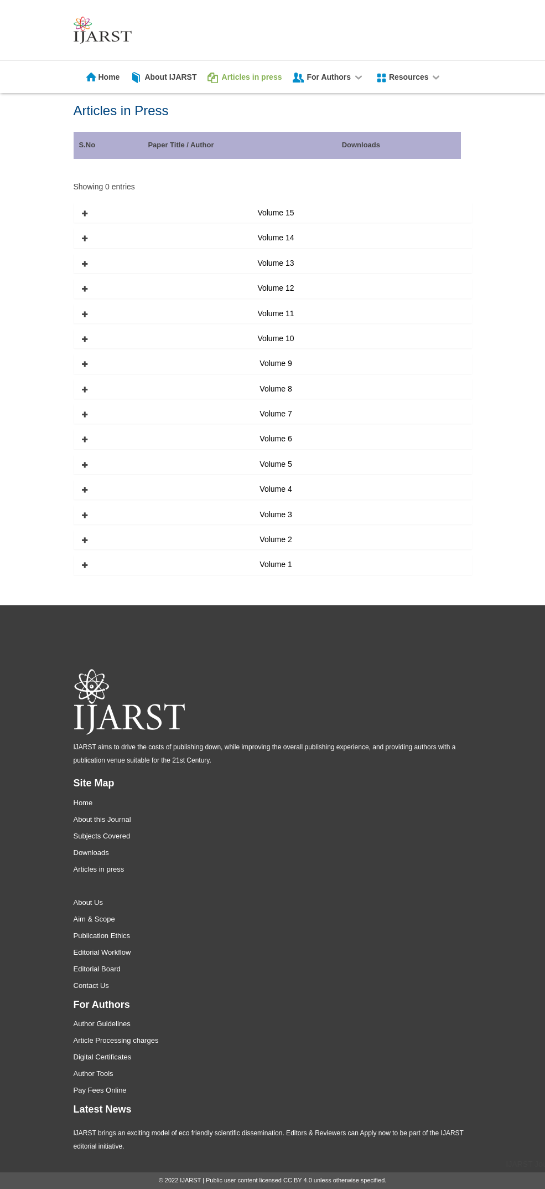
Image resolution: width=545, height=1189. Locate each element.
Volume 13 (275, 263)
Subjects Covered (102, 836)
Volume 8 (275, 388)
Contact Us (91, 985)
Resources (415, 77)
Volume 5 (275, 464)
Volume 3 (275, 514)
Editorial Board (97, 969)
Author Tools (93, 1073)
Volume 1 (275, 564)
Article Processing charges (116, 1040)
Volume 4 (275, 489)
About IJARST (170, 77)
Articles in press (252, 77)
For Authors (335, 77)
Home (109, 77)
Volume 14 (275, 237)
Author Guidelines (102, 1024)
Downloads (91, 852)
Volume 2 (275, 539)
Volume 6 (275, 438)
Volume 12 (275, 288)
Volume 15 (275, 212)
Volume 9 (275, 363)
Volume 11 (275, 313)
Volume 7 (275, 413)
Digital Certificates (103, 1057)
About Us (88, 902)
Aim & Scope (94, 919)
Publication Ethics (102, 935)
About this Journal (102, 819)
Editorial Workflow (102, 952)
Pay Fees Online (100, 1090)
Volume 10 (275, 338)
